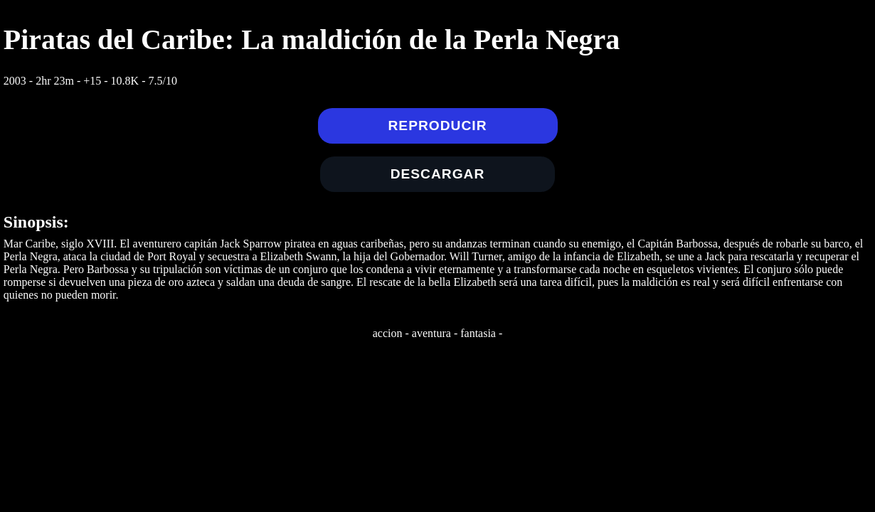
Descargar (438, 173)
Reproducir (437, 125)
